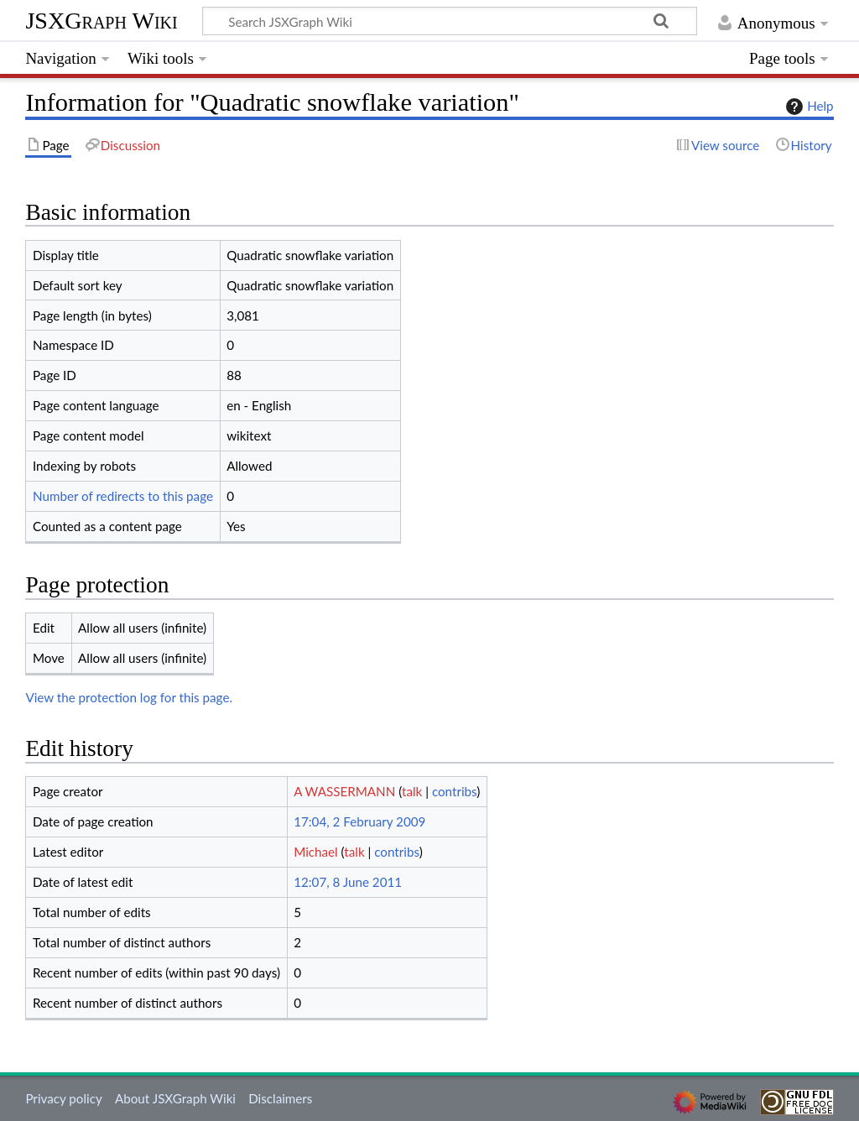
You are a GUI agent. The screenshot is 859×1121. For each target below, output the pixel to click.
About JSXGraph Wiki (175, 1098)
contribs (454, 791)
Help (807, 106)
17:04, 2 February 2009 (359, 821)
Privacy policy (63, 1098)
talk (412, 791)
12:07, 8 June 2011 (348, 881)
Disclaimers (280, 1098)
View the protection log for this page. (128, 697)
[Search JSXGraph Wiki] (449, 21)
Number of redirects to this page (123, 495)
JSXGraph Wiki (101, 21)
